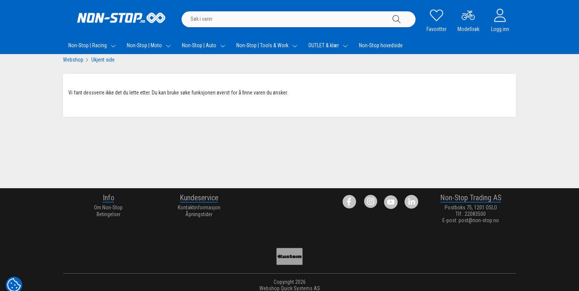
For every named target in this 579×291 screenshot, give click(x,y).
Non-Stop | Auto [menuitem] (203, 45)
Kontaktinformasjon (199, 207)
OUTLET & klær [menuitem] (328, 45)
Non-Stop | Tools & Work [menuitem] (266, 45)
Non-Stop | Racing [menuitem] (92, 45)
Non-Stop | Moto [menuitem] (149, 45)
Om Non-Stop (108, 207)
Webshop (73, 60)
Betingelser (108, 214)
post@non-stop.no (479, 220)
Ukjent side (103, 60)
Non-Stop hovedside (381, 45)
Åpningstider (199, 214)
